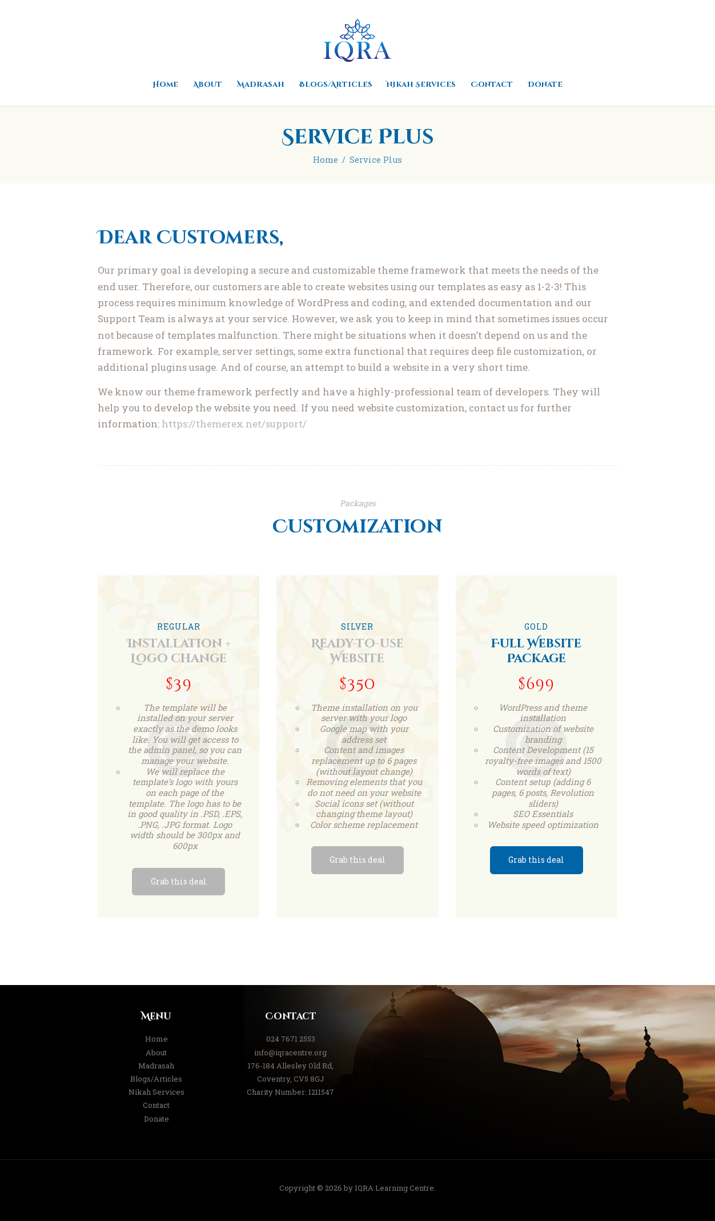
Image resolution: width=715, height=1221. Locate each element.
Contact (156, 1105)
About (156, 1052)
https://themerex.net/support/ (234, 423)
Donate (156, 1119)
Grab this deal (179, 881)
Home (325, 159)
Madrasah (156, 1065)
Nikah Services (156, 1092)
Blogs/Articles (156, 1079)
